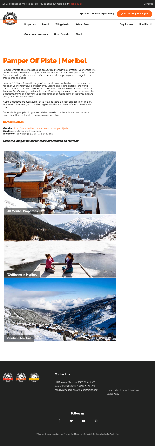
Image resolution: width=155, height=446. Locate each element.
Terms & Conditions (130, 390)
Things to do (62, 24)
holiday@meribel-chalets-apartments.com (76, 390)
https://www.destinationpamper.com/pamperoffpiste (40, 128)
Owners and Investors (36, 34)
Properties (30, 24)
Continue (148, 4)
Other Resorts (61, 34)
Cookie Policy (113, 394)
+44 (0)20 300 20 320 (134, 14)
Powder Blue (114, 434)
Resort (45, 24)
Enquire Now (126, 24)
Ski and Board (82, 24)
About (79, 34)
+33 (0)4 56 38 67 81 (86, 386)
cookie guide (76, 4)
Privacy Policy (113, 390)
